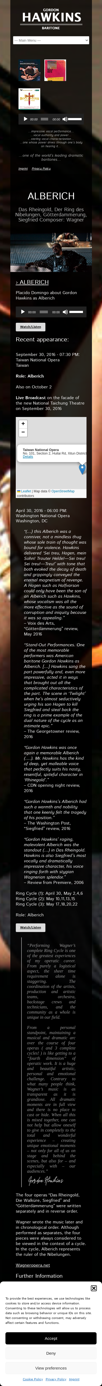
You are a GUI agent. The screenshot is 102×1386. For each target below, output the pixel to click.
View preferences (51, 1368)
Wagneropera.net (33, 1265)
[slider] (44, 119)
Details (28, 457)
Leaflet (24, 491)
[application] (51, 119)
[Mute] (65, 119)
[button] (94, 1288)
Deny (51, 1353)
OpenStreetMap (63, 491)
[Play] (25, 119)
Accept (51, 1338)
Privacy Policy (56, 1379)
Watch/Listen (30, 327)
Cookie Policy (33, 1379)
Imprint (74, 1379)
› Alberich (32, 282)
